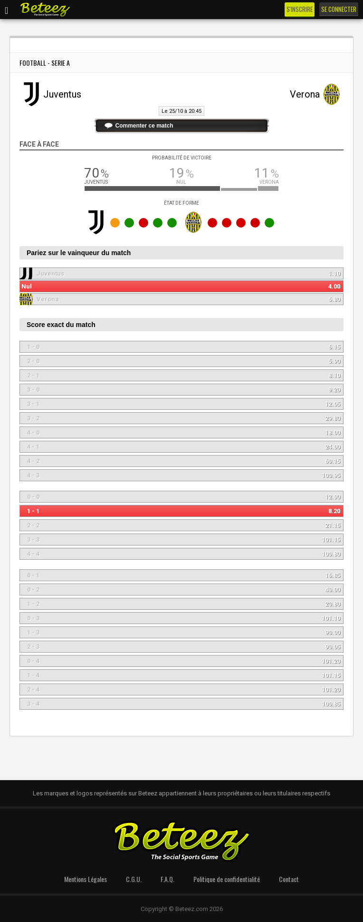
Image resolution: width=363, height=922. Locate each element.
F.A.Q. (167, 879)
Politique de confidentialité (226, 879)
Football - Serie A (44, 63)
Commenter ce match (144, 125)
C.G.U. (134, 879)
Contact (289, 879)
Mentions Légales (85, 879)
